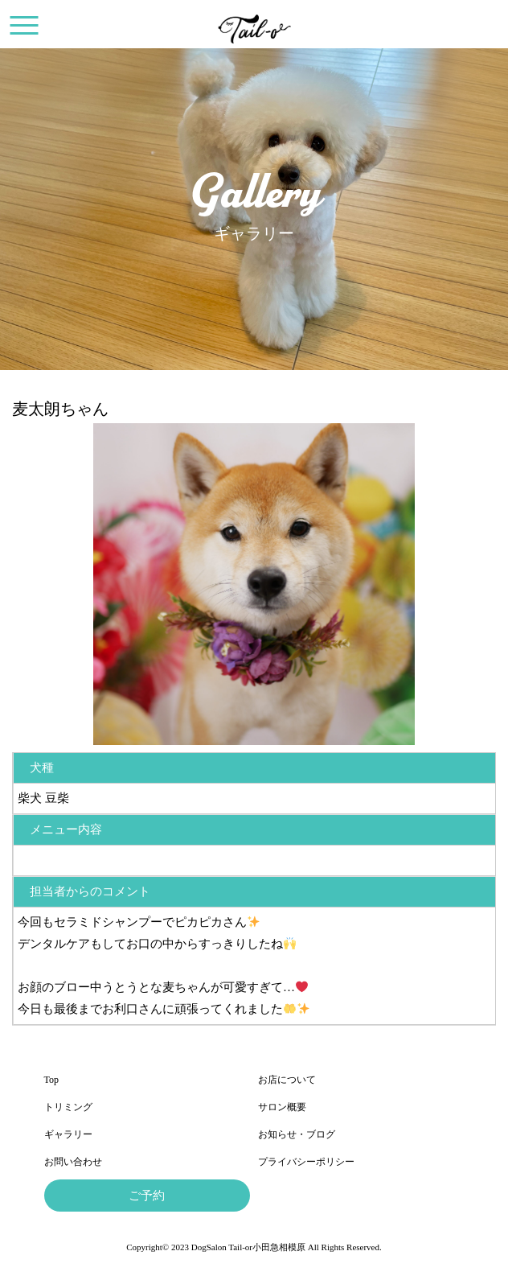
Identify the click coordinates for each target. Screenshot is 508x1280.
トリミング (68, 1107)
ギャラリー (68, 1134)
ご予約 (147, 1195)
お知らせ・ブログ (296, 1134)
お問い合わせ (73, 1161)
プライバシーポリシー (306, 1161)
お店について (287, 1079)
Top (51, 1079)
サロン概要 (282, 1107)
